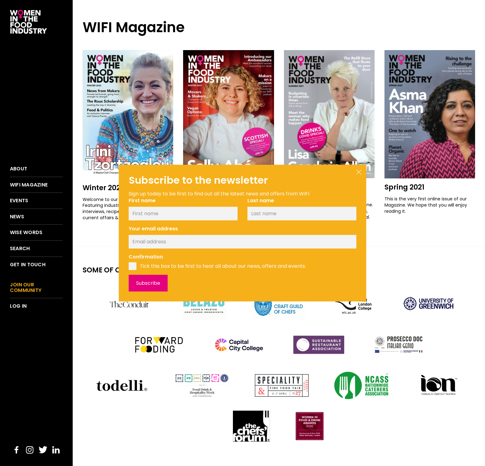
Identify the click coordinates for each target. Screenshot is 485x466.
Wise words (26, 232)
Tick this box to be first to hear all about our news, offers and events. (223, 266)
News (17, 217)
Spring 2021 (404, 187)
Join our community (25, 287)
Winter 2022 (103, 188)
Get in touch (27, 264)
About (18, 169)
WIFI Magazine (29, 185)
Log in (18, 306)
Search (20, 248)
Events (19, 200)
